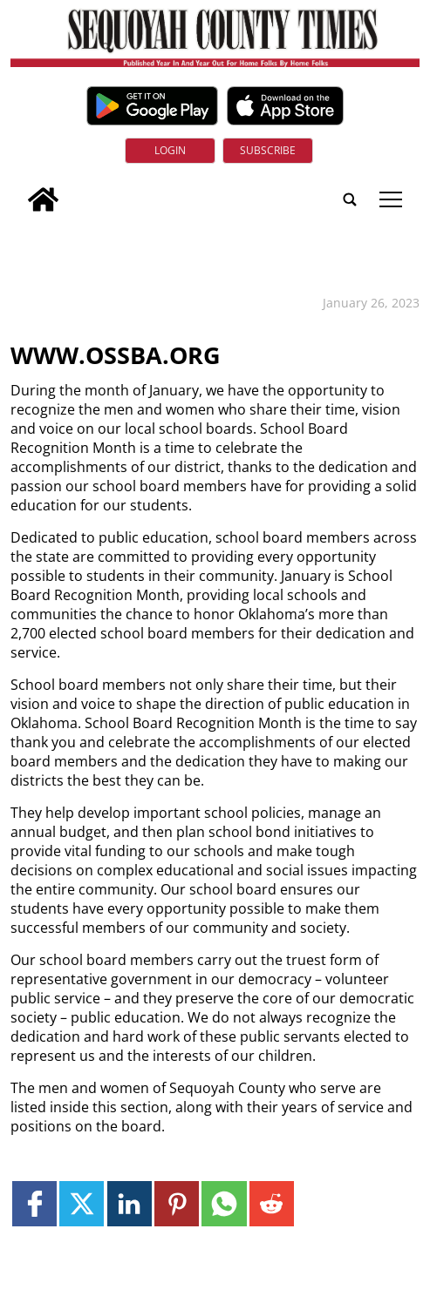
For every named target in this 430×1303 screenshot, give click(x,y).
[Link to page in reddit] (271, 1203)
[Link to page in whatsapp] (223, 1203)
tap (390, 199)
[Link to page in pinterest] (176, 1203)
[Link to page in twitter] (81, 1203)
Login (170, 150)
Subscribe (268, 150)
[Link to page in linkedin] (129, 1203)
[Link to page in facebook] (34, 1203)
